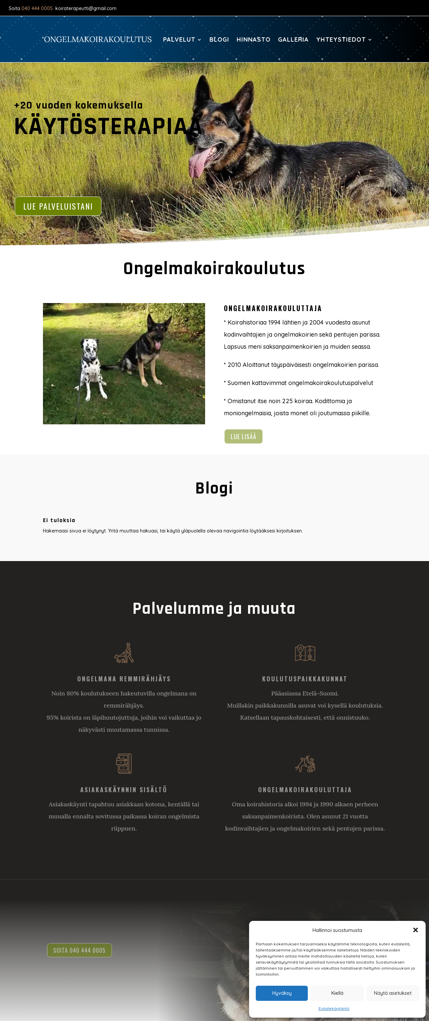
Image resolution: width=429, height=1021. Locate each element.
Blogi (219, 39)
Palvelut (179, 39)
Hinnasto (254, 39)
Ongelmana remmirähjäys (124, 678)
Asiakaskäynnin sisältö (124, 789)
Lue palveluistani (58, 206)
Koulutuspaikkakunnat (305, 678)
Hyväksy (282, 993)
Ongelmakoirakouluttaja (305, 789)
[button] (415, 930)
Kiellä (337, 993)
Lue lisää (243, 436)
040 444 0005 (37, 8)
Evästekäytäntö (334, 1008)
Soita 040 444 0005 (81, 950)
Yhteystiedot (341, 39)
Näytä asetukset (393, 993)
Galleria (293, 39)
